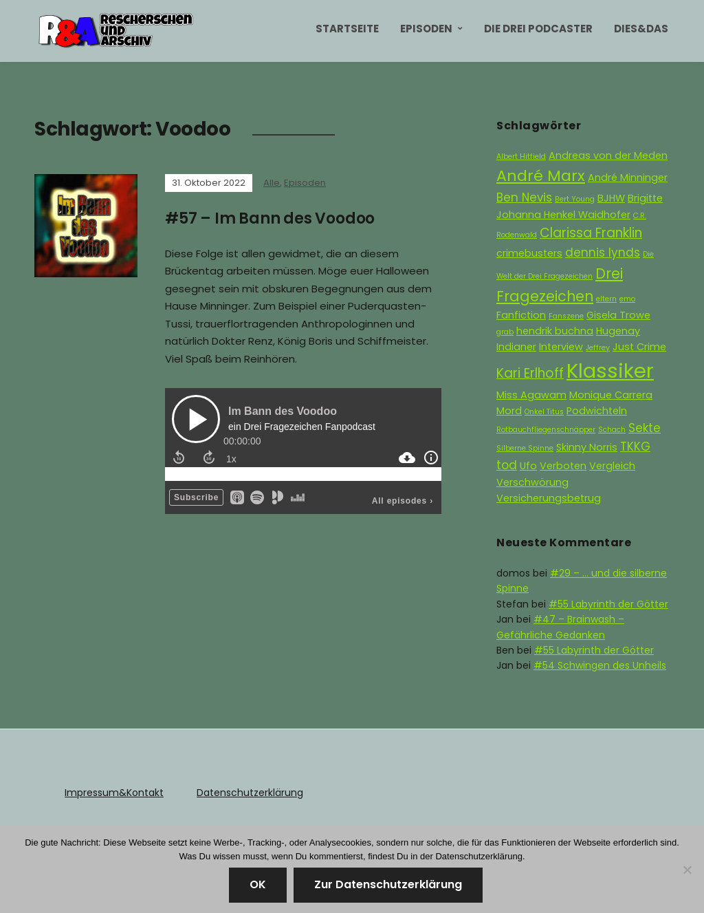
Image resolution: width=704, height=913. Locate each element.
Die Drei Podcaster (538, 28)
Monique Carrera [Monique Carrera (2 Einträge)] (610, 395)
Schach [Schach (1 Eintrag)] (612, 430)
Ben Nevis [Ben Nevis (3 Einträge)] (524, 197)
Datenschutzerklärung (250, 792)
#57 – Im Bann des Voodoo (270, 218)
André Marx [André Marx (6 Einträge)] (540, 175)
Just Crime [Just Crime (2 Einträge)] (639, 347)
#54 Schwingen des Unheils (600, 665)
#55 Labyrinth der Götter (608, 604)
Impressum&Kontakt (114, 792)
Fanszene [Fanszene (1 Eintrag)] (566, 316)
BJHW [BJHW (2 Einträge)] (611, 198)
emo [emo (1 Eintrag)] (627, 299)
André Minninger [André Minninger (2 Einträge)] (628, 177)
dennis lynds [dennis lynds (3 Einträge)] (602, 252)
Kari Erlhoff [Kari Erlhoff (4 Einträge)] (530, 373)
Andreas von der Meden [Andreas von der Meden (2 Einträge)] (608, 155)
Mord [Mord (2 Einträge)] (509, 411)
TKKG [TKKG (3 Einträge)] (635, 446)
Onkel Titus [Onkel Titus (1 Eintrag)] (544, 412)
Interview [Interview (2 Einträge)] (561, 347)
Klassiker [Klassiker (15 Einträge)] (610, 370)
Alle (271, 182)
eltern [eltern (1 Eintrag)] (606, 299)
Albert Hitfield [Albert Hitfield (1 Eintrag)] (521, 156)
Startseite (347, 28)
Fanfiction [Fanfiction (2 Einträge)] (521, 315)
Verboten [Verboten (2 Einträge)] (563, 466)
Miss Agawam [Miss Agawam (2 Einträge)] (531, 395)
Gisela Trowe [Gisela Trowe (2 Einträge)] (618, 315)
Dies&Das (641, 28)
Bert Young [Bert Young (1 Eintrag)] (575, 199)
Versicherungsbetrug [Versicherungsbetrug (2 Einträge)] (548, 498)
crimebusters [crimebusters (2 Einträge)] (529, 253)
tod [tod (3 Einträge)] (506, 465)
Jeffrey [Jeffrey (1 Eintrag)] (598, 348)
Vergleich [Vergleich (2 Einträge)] (612, 466)
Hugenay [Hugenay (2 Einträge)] (618, 331)
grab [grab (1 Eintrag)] (505, 332)
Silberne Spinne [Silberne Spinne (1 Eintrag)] (524, 448)
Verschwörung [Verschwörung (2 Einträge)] (532, 482)
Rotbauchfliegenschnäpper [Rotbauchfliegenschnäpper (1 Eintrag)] (545, 430)
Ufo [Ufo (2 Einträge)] (528, 466)
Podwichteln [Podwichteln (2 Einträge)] (596, 411)
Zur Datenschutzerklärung (388, 884)
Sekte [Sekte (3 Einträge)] (644, 428)
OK (258, 884)
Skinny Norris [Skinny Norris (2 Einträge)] (586, 447)
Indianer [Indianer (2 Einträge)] (516, 347)
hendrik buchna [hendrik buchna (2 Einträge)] (554, 331)
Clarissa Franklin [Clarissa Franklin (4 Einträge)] (591, 233)
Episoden (426, 28)
